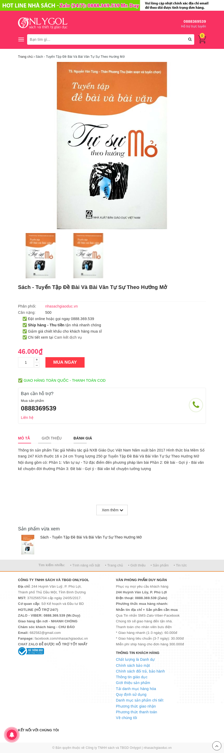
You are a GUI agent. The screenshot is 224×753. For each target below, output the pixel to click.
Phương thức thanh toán (136, 712)
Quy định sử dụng (131, 694)
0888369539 (195, 21)
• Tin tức (180, 565)
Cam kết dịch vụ (68, 337)
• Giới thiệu (137, 565)
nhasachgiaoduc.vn (158, 748)
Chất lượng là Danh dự (135, 659)
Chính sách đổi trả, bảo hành (140, 671)
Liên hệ (27, 417)
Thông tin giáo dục (132, 677)
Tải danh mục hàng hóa (136, 689)
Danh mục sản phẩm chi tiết (139, 700)
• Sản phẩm (160, 565)
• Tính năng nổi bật (85, 565)
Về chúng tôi (126, 718)
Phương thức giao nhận (136, 706)
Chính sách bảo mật (133, 665)
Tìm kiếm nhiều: (51, 565)
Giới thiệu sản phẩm (133, 683)
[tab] (24, 438)
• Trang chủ (114, 565)
